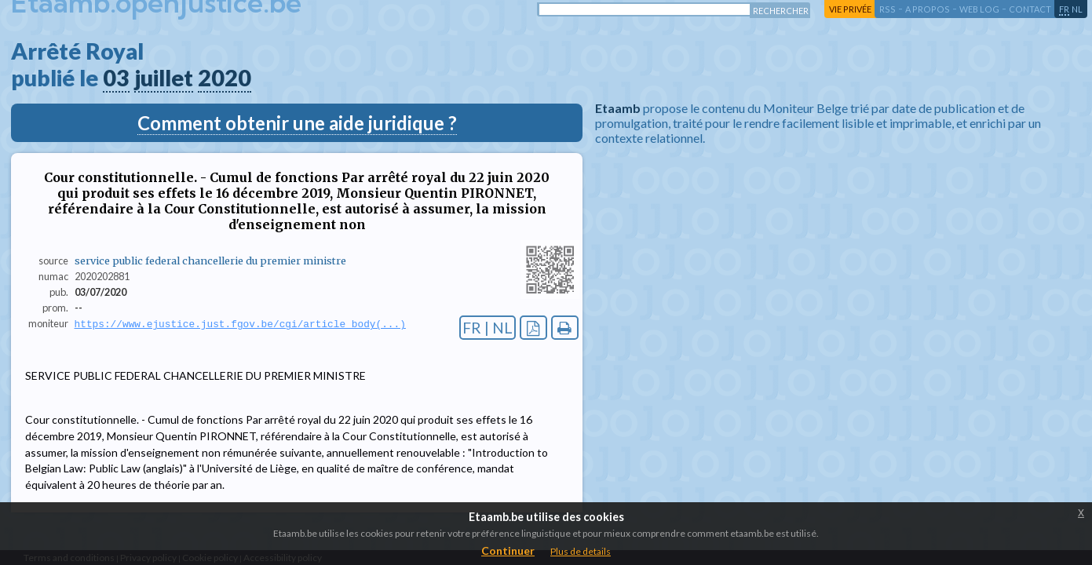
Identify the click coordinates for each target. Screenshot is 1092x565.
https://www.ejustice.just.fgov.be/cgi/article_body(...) (240, 324)
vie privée (850, 9)
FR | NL (487, 328)
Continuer (508, 550)
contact (1030, 9)
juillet (163, 77)
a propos (927, 9)
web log (979, 9)
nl (1077, 9)
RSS (887, 9)
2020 (224, 77)
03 (116, 77)
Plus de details (580, 551)
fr (1064, 9)
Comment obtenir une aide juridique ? (297, 122)
